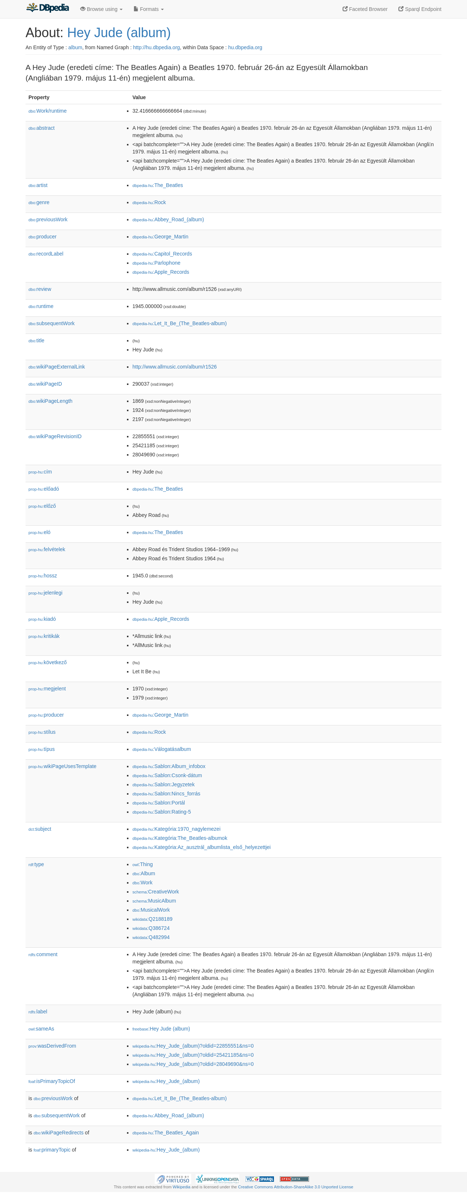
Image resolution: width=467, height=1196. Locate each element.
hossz (42, 575)
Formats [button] (149, 9)
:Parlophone (156, 263)
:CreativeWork (155, 892)
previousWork (47, 219)
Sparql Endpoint (419, 9)
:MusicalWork (151, 910)
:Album (143, 873)
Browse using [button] (101, 9)
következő (47, 662)
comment (42, 954)
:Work (142, 882)
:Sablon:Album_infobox (168, 766)
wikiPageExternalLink (56, 367)
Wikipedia (181, 1187)
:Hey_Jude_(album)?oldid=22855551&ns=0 (193, 1046)
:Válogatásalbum (161, 749)
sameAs (41, 1029)
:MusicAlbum (154, 901)
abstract (41, 128)
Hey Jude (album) (119, 32)
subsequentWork (51, 323)
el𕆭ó (39, 532)
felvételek (46, 549)
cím (40, 472)
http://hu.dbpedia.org (156, 47)
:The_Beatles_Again (165, 1132)
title (36, 340)
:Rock (149, 202)
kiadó (42, 619)
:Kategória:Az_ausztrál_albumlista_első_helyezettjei (201, 847)
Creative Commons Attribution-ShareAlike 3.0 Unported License (295, 1187)
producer (42, 236)
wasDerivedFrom (52, 1046)
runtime (40, 306)
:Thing (142, 864)
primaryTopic (52, 1150)
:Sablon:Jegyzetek (163, 784)
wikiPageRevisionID (55, 436)
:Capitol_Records (162, 254)
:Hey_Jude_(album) (166, 1081)
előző (42, 506)
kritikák (43, 636)
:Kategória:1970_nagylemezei (176, 829)
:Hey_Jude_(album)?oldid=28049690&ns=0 (193, 1064)
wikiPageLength (50, 401)
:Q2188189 (152, 919)
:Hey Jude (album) (161, 1029)
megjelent (47, 689)
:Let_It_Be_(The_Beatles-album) (179, 323)
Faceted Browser (365, 9)
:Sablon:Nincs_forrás (166, 793)
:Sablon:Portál (158, 803)
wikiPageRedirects (59, 1132)
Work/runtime (47, 111)
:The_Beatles (157, 185)
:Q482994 (151, 937)
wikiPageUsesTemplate (62, 766)
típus (41, 749)
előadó (43, 489)
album (75, 47)
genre (39, 202)
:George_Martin (160, 236)
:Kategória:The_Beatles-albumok (179, 838)
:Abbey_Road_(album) (168, 219)
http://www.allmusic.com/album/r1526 (174, 367)
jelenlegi (45, 593)
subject (39, 829)
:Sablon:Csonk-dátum (167, 775)
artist (37, 185)
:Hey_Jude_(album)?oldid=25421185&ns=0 (193, 1055)
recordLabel (45, 254)
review (39, 289)
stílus (41, 732)
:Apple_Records (160, 272)
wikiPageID (45, 384)
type (36, 864)
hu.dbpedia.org (245, 47)
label (37, 1011)
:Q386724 (151, 928)
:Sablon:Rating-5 (161, 812)
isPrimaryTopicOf (51, 1081)
